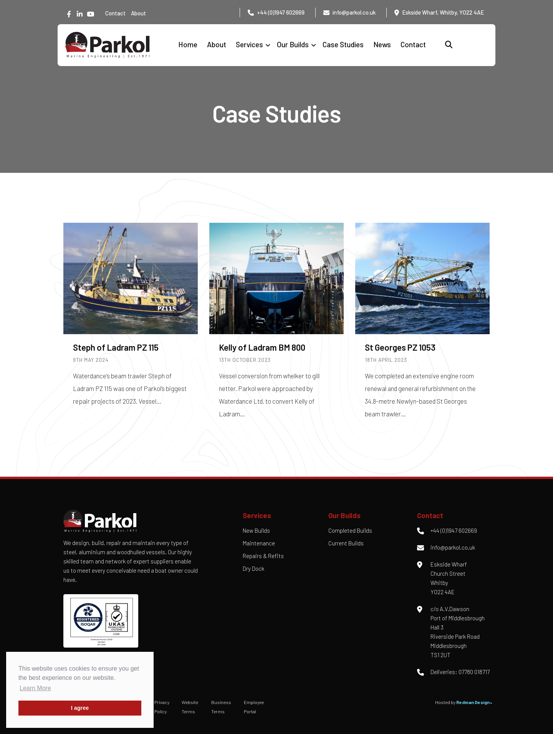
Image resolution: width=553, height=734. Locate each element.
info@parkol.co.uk (354, 12)
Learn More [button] (35, 688)
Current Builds (346, 543)
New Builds (256, 530)
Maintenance (259, 543)
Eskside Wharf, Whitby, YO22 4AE (443, 12)
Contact (115, 13)
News (382, 44)
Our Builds (293, 44)
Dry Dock (253, 568)
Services (249, 44)
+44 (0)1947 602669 (281, 12)
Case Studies (343, 44)
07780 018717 (474, 671)
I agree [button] (80, 708)
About (138, 13)
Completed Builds (350, 530)
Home (187, 44)
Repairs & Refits (263, 555)
